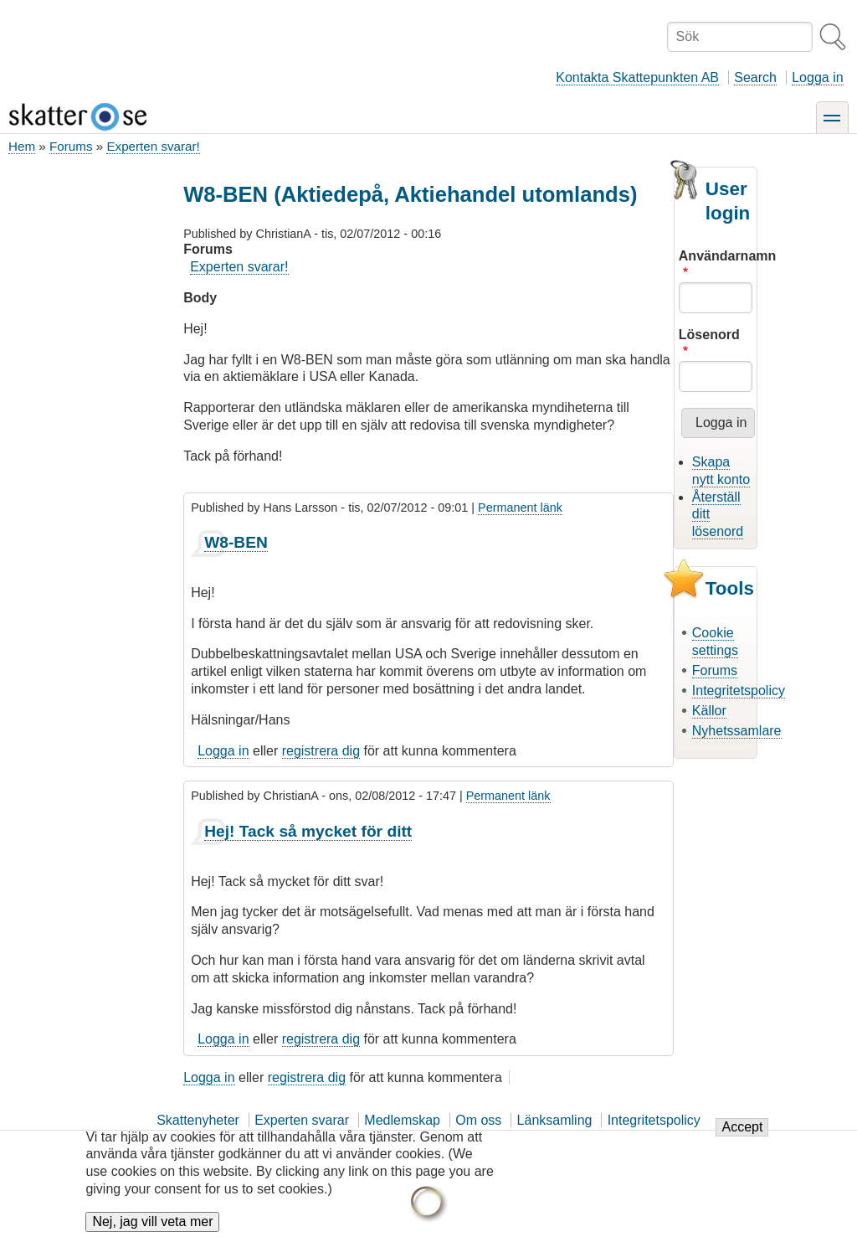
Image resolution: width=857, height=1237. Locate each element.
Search (755, 77)
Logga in (817, 77)
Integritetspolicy (738, 690)
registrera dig (321, 751)
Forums (70, 146)
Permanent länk (520, 507)
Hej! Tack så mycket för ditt (308, 831)
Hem (21, 146)
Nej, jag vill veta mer (152, 1221)
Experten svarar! (152, 146)
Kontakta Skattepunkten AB (637, 77)
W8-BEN (236, 542)
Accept (741, 1127)
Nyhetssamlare (737, 731)
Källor (709, 711)
